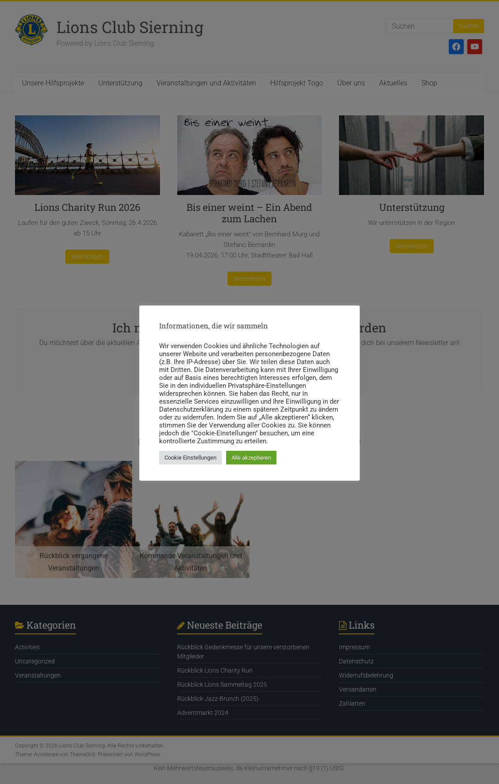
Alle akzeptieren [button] (251, 457)
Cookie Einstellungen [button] (190, 457)
